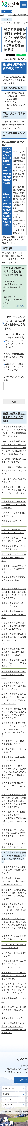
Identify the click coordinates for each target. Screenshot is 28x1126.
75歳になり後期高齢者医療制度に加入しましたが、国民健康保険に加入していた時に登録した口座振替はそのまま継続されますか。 (13, 447)
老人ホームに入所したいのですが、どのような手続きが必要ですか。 (13, 975)
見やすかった (11, 341)
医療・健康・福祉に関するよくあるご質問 (14, 417)
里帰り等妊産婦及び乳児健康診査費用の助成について (13, 1010)
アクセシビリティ (9, 1089)
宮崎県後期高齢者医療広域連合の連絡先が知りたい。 (13, 580)
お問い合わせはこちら (13, 306)
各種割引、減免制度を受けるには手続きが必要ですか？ (13, 569)
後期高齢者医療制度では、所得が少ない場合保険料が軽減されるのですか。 (13, 626)
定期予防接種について (11, 1018)
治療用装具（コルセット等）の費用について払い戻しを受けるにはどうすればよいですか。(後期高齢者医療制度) (14, 772)
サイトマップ (7, 1105)
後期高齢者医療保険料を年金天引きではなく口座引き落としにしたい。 (13, 686)
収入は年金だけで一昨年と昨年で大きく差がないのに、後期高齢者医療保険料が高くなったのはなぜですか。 (14, 818)
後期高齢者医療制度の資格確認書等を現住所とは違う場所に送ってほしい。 (13, 652)
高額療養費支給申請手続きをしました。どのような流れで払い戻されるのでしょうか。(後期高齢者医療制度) (13, 729)
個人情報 (6, 1094)
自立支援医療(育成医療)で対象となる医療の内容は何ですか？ (13, 786)
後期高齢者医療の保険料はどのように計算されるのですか (13, 614)
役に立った (9, 364)
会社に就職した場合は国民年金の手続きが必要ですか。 (13, 557)
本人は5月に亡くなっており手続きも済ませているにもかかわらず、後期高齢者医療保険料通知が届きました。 (13, 924)
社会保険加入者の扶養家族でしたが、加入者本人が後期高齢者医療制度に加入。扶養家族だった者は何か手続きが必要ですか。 (13, 800)
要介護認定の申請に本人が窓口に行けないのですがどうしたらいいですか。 (13, 964)
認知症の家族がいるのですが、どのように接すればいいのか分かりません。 (13, 881)
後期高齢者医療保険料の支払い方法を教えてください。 (13, 674)
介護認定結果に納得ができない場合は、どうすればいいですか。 (13, 504)
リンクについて (8, 1099)
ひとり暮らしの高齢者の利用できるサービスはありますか (13, 470)
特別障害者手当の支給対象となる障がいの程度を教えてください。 (13, 870)
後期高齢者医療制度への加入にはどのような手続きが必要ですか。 (13, 663)
